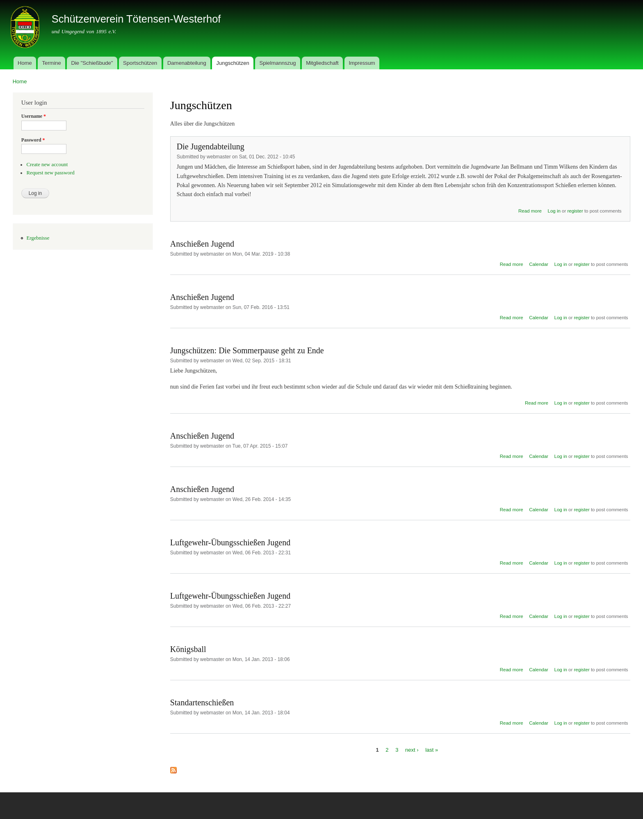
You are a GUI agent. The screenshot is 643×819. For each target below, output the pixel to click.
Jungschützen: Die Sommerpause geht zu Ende (247, 350)
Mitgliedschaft (322, 63)
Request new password (50, 173)
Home (25, 63)
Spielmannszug (277, 63)
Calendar (538, 264)
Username (33, 116)
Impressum (362, 63)
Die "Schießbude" (92, 63)
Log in (554, 210)
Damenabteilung (186, 63)
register (575, 210)
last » (431, 750)
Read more (530, 210)
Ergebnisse (37, 238)
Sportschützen (140, 63)
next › (412, 750)
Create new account (47, 164)
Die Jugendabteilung (210, 146)
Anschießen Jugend (202, 243)
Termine (51, 63)
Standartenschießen (202, 702)
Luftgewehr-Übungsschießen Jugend (230, 542)
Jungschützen (232, 63)
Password (33, 140)
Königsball (188, 649)
